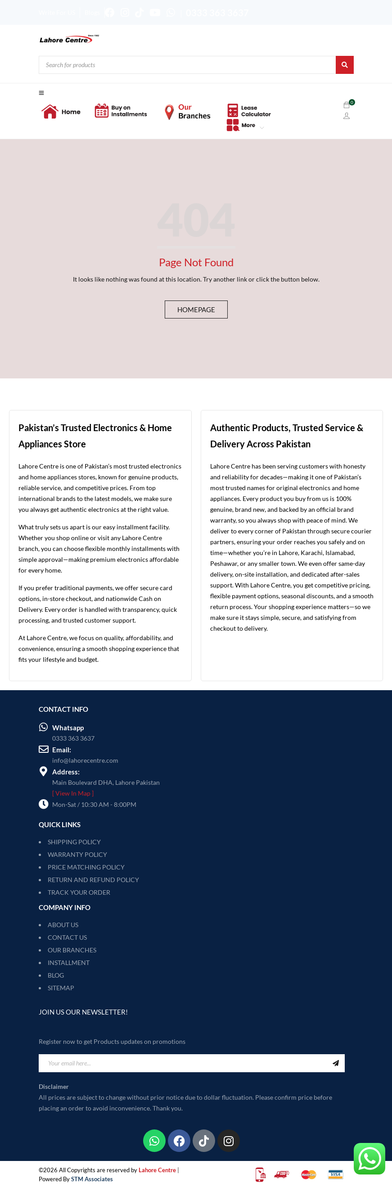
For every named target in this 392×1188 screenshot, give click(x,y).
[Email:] (44, 749)
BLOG (56, 975)
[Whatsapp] (44, 727)
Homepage (196, 309)
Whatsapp (68, 728)
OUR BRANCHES (72, 950)
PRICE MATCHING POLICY (86, 867)
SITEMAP (61, 988)
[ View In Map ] (73, 793)
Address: (66, 772)
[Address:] (44, 771)
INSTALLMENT (69, 962)
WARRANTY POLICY (77, 854)
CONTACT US (67, 937)
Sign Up (336, 1063)
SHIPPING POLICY (74, 842)
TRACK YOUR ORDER (79, 892)
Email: (61, 750)
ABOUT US (63, 925)
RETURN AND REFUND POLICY (93, 879)
